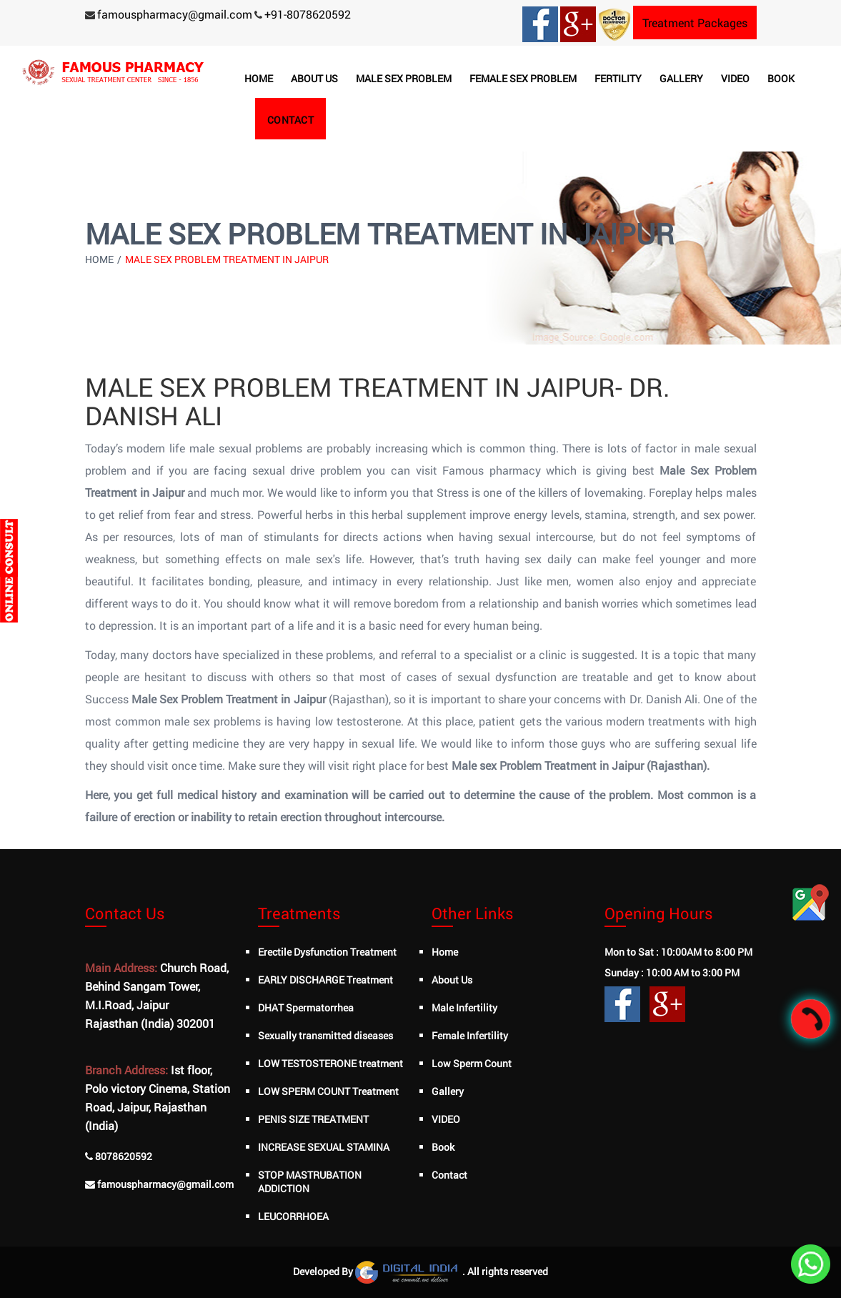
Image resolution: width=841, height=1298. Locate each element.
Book (781, 78)
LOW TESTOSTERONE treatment (330, 1063)
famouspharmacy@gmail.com (174, 13)
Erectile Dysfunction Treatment (327, 951)
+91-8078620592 (307, 13)
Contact (290, 120)
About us (314, 78)
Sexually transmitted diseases (325, 1035)
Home (258, 78)
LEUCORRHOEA (293, 1216)
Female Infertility (470, 1035)
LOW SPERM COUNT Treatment (328, 1091)
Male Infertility (464, 1007)
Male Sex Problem (404, 78)
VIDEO (446, 1119)
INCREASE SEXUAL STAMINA (323, 1147)
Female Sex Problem (523, 78)
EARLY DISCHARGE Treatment (325, 979)
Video (735, 78)
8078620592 (123, 1156)
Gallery (681, 78)
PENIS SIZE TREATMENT (313, 1119)
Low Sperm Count (472, 1063)
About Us (452, 979)
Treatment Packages (694, 22)
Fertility (618, 78)
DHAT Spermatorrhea (306, 1007)
